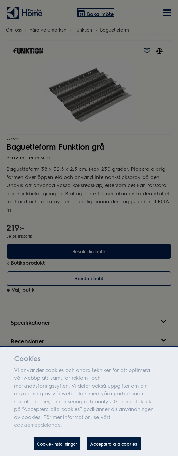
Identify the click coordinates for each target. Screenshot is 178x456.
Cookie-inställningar (57, 446)
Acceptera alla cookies (113, 446)
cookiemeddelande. (38, 426)
